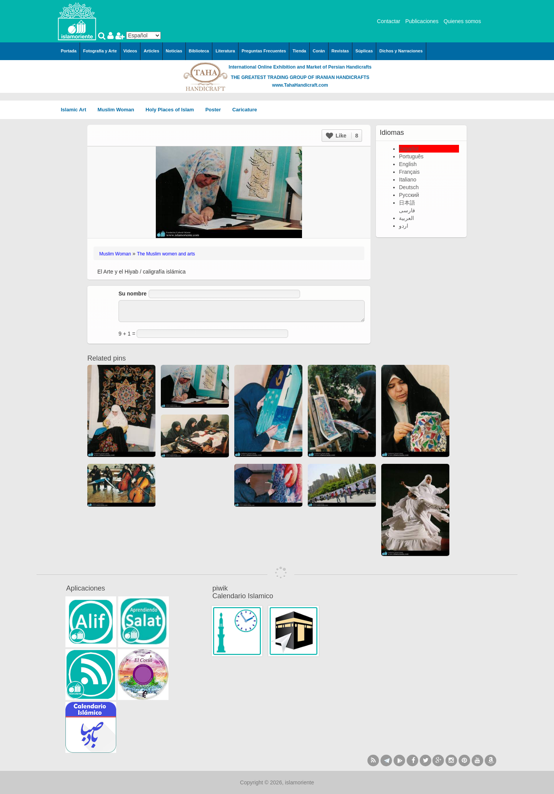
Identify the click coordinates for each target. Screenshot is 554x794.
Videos (130, 51)
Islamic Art (76, 109)
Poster (215, 109)
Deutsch (409, 187)
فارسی (407, 210)
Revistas (340, 51)
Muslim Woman (119, 109)
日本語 (407, 203)
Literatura (225, 51)
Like (342, 135)
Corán (319, 51)
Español (409, 149)
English (408, 164)
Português (411, 156)
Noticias (174, 51)
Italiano (407, 179)
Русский (409, 195)
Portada (69, 51)
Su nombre (132, 293)
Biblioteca (199, 51)
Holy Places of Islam (172, 109)
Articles (151, 51)
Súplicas (364, 51)
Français (409, 172)
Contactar (388, 21)
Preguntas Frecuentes (264, 51)
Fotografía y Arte (100, 51)
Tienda (299, 51)
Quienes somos (462, 21)
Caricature (244, 109)
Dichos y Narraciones (401, 51)
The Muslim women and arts (166, 254)
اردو (403, 226)
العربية (406, 218)
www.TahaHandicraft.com (300, 85)
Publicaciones (421, 21)
